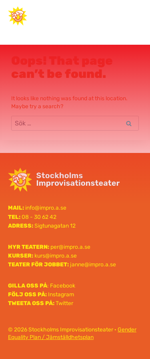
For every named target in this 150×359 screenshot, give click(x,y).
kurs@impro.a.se (55, 255)
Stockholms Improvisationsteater (68, 15)
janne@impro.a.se (93, 264)
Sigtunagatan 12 (55, 225)
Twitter (64, 303)
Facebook (62, 285)
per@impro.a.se (70, 247)
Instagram (61, 294)
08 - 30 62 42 (39, 217)
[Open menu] (132, 16)
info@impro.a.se (45, 207)
